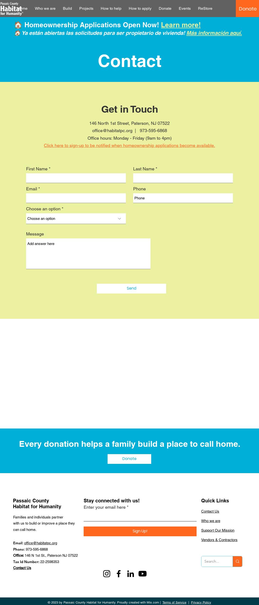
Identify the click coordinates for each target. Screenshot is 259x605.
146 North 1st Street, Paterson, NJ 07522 (129, 123)
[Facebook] (118, 573)
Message (35, 234)
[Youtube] (142, 573)
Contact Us (22, 568)
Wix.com (153, 602)
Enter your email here (105, 507)
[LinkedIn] (130, 573)
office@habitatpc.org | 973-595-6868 (129, 130)
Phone (139, 189)
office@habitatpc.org (40, 543)
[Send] (131, 288)
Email (31, 189)
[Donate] (248, 9)
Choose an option (43, 209)
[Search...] (213, 561)
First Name (37, 169)
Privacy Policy (201, 602)
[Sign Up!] (140, 531)
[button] (45, 8)
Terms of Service (174, 602)
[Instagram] (106, 573)
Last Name (143, 169)
